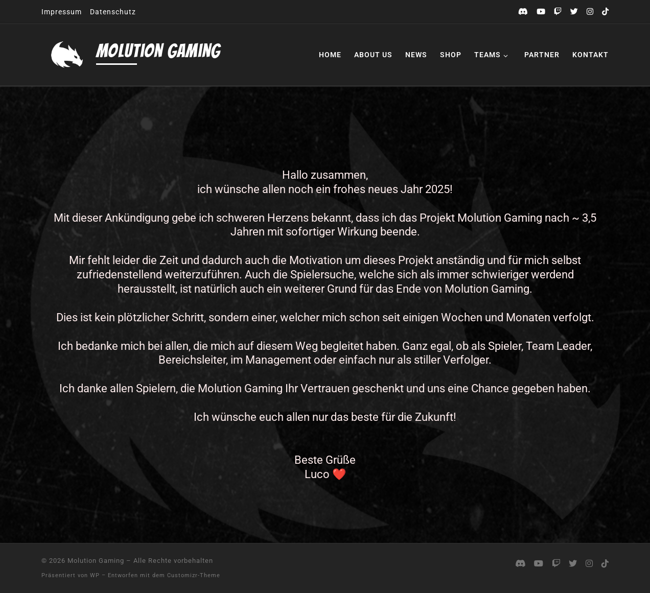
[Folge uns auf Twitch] (558, 12)
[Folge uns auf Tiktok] (605, 12)
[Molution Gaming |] (66, 55)
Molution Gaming (95, 560)
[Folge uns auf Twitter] (574, 12)
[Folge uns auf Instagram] (590, 12)
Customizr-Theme (193, 575)
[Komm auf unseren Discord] (523, 12)
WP (95, 575)
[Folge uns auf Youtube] (541, 12)
